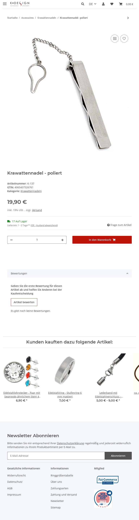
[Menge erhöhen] (62, 239)
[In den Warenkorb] (10, 30)
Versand (37, 210)
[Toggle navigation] (5, 2)
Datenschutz (14, 481)
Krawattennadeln (31, 191)
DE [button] (91, 4)
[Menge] (37, 239)
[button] (83, 4)
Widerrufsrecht (16, 475)
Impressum (14, 494)
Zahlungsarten (59, 488)
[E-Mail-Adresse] (56, 456)
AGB (9, 488)
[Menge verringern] (11, 239)
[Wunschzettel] (112, 4)
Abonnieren (118, 455)
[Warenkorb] (126, 4)
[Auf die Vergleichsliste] (115, 39)
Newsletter (57, 501)
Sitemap (56, 507)
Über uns (56, 481)
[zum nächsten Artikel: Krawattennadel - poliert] (128, 18)
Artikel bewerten (24, 302)
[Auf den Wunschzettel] (124, 39)
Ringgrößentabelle (62, 475)
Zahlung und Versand (64, 494)
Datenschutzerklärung (70, 443)
